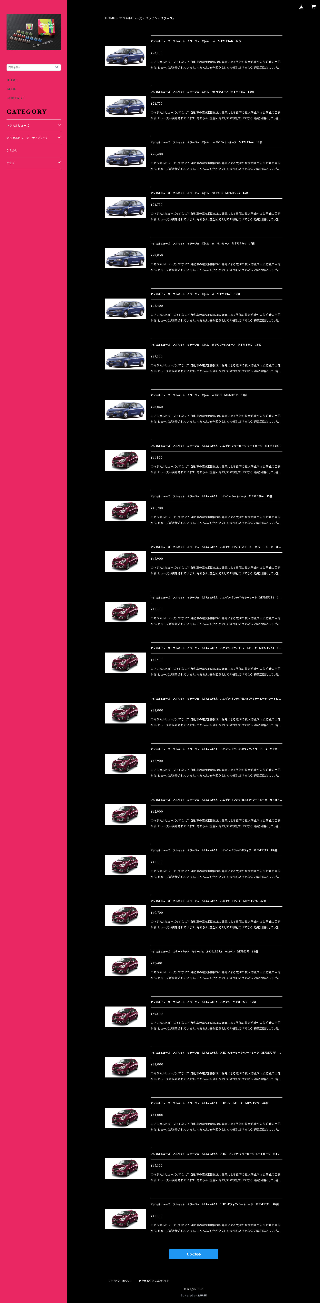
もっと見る (193, 1254)
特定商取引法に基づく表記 (154, 1280)
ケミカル (12, 150)
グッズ (10, 163)
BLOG (12, 89)
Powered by (194, 1295)
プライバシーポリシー (120, 1280)
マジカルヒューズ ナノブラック (27, 138)
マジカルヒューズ (130, 18)
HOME (110, 18)
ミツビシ (151, 18)
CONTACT (15, 98)
